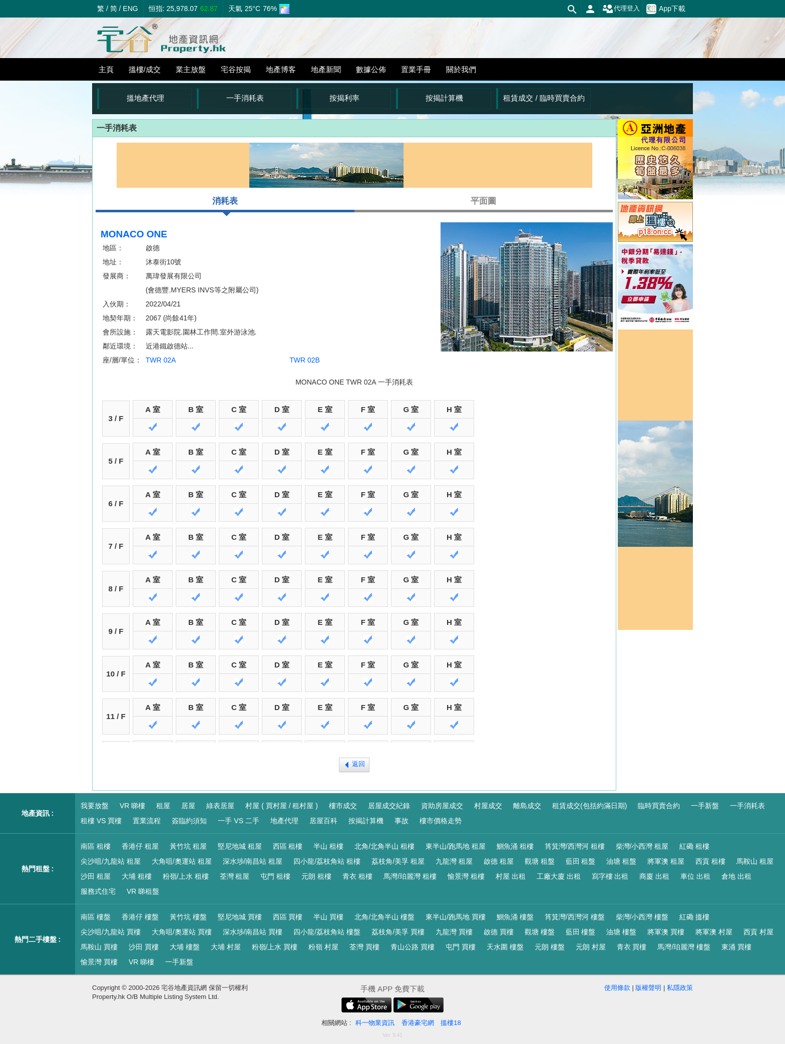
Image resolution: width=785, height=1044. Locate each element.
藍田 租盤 (581, 861)
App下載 (665, 9)
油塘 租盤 (621, 861)
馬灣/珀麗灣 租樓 (410, 876)
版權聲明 (648, 987)
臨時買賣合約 (659, 806)
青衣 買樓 (632, 947)
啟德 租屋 (499, 861)
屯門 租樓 (275, 876)
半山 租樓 (328, 846)
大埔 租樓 (137, 876)
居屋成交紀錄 (389, 806)
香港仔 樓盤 (140, 917)
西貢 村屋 (758, 932)
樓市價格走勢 (441, 821)
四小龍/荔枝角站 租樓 (326, 861)
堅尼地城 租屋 (240, 846)
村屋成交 (488, 806)
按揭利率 (344, 98)
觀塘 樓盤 (540, 932)
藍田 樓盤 (581, 932)
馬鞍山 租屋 (754, 861)
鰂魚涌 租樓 (515, 846)
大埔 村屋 (226, 947)
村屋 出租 (511, 876)
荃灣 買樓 (364, 947)
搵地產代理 (145, 98)
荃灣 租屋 (235, 876)
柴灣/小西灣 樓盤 (642, 917)
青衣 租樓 (357, 876)
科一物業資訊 (375, 1022)
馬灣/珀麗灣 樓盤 (683, 947)
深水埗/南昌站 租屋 (253, 861)
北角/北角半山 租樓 (384, 846)
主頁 (106, 69)
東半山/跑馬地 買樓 (456, 917)
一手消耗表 (245, 98)
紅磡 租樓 (694, 846)
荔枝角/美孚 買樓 (398, 932)
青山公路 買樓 (412, 947)
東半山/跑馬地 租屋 (456, 846)
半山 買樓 (328, 917)
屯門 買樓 (461, 947)
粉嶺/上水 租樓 (186, 876)
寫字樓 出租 (610, 876)
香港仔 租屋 (140, 846)
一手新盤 (705, 806)
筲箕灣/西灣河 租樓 (575, 846)
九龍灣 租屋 (454, 861)
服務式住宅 (98, 891)
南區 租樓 (96, 846)
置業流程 (147, 821)
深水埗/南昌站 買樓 (253, 932)
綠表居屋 (220, 806)
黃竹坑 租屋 (188, 846)
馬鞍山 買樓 (99, 947)
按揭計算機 (444, 98)
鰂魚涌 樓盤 (515, 917)
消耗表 (225, 204)
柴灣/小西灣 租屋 (642, 846)
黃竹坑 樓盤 (188, 917)
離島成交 (527, 806)
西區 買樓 (288, 917)
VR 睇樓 (132, 806)
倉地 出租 (736, 876)
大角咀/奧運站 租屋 (182, 861)
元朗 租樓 (316, 876)
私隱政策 (680, 987)
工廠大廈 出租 (559, 876)
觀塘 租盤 (540, 861)
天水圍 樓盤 (505, 947)
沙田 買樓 (144, 947)
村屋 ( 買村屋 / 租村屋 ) (281, 806)
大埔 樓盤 (185, 947)
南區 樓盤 (96, 917)
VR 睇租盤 (143, 891)
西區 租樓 (288, 846)
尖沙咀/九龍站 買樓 (111, 932)
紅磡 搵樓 (694, 917)
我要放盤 (95, 806)
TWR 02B (304, 360)
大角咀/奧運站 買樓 (182, 932)
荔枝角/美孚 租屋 (398, 861)
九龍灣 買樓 (454, 932)
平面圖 (483, 201)
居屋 (188, 806)
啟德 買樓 (499, 932)
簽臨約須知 (189, 821)
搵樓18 (451, 1022)
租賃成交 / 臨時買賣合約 (544, 98)
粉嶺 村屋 (323, 947)
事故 (402, 821)
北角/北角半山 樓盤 (384, 917)
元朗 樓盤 (550, 947)
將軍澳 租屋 (665, 861)
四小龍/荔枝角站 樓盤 (326, 932)
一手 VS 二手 (238, 821)
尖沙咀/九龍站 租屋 (111, 861)
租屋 (163, 806)
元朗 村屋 (591, 947)
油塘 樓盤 (621, 932)
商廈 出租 (654, 876)
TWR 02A (161, 360)
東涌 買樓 (736, 947)
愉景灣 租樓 (466, 876)
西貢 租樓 (710, 861)
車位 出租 (695, 876)
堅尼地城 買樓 (240, 917)
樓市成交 (343, 806)
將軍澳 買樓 (665, 932)
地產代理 (284, 821)
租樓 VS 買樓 (101, 821)
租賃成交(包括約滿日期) (589, 806)
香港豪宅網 (418, 1022)
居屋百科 (323, 821)
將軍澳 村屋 (713, 932)
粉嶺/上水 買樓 (275, 947)
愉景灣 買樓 (99, 962)
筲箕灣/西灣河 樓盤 (575, 917)
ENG (130, 9)
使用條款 (617, 987)
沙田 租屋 (96, 876)
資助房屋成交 (442, 806)
